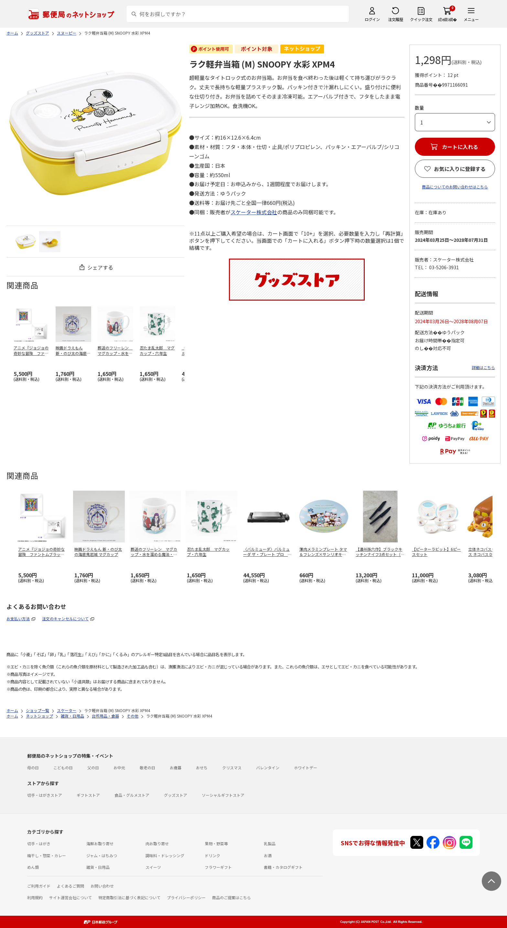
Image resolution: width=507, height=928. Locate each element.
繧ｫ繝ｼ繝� (447, 19)
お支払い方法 (18, 618)
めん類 (33, 867)
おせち (202, 767)
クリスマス (232, 767)
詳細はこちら (483, 367)
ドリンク (212, 855)
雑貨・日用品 (98, 867)
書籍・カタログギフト (283, 867)
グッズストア (175, 795)
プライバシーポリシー (186, 897)
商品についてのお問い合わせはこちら (455, 186)
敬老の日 (147, 767)
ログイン (372, 19)
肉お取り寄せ (157, 843)
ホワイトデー (305, 767)
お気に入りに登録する (460, 169)
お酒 (268, 855)
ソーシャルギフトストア (223, 795)
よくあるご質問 (70, 886)
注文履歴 (395, 19)
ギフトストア (88, 795)
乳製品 (269, 843)
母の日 (33, 767)
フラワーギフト (218, 867)
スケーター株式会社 (254, 212)
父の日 (93, 767)
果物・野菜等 (216, 843)
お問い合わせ (102, 886)
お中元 (119, 767)
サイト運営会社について (70, 897)
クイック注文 (421, 19)
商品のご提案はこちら (231, 897)
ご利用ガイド (38, 886)
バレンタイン (267, 767)
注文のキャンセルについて (65, 618)
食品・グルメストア (131, 795)
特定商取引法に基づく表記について (129, 897)
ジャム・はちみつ (101, 855)
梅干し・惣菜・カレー (46, 855)
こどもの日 (63, 767)
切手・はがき (38, 843)
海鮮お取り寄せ (99, 843)
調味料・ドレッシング (165, 855)
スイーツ (153, 867)
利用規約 (35, 897)
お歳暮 (175, 767)
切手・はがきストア (44, 795)
